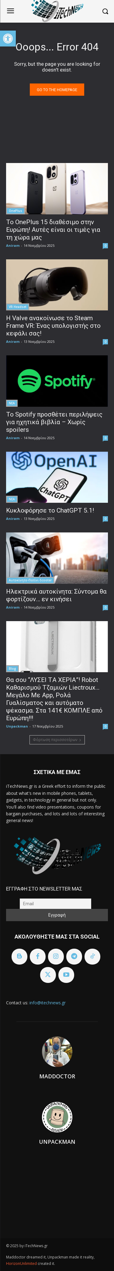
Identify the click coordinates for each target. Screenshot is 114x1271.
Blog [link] (12, 668)
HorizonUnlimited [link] (22, 1263)
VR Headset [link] (17, 307)
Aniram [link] (12, 245)
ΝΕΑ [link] (12, 403)
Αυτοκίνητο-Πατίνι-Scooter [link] (30, 580)
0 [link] (105, 245)
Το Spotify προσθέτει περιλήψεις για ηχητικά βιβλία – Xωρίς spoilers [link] (54, 422)
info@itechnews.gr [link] (47, 1003)
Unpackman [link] (17, 726)
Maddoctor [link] (57, 1076)
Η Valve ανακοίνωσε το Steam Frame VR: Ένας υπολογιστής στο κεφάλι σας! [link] (53, 325)
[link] (8, 38)
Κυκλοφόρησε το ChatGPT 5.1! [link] (50, 510)
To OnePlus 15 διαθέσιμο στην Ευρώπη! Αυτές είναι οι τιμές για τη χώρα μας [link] (53, 229)
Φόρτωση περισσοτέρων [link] (57, 739)
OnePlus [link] (15, 211)
